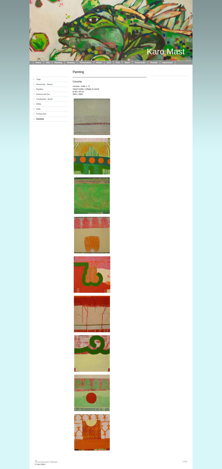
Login (185, 461)
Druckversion (42, 462)
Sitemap (53, 462)
